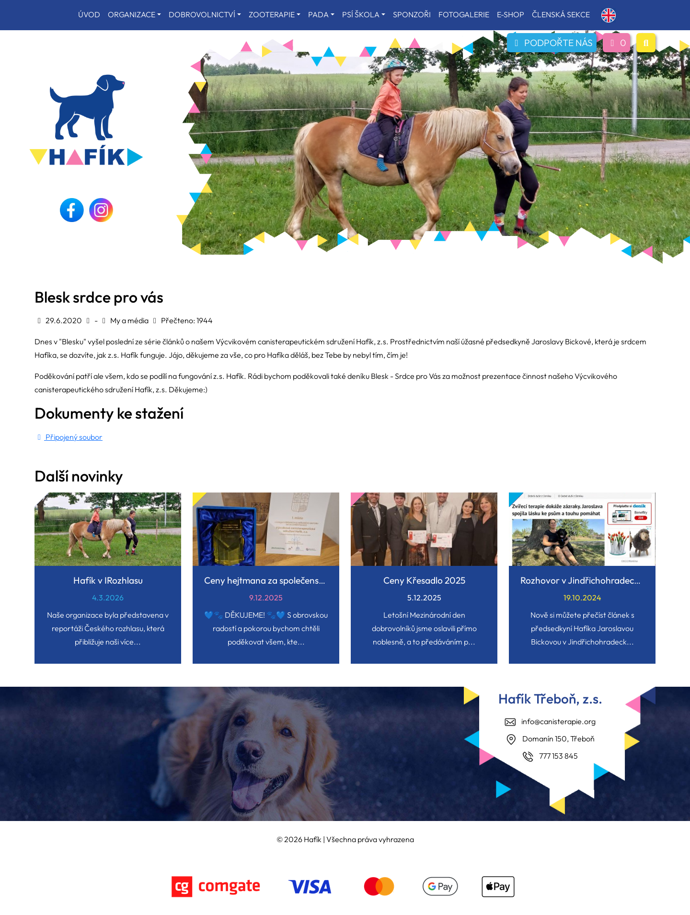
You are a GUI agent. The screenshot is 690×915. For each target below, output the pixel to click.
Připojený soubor (68, 437)
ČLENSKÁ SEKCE (561, 14)
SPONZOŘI (412, 14)
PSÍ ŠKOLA (361, 14)
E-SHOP (510, 14)
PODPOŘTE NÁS (552, 42)
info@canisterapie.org (558, 721)
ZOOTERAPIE (272, 14)
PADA (318, 14)
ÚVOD (89, 14)
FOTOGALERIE (463, 14)
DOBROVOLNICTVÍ (202, 14)
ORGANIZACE (131, 14)
